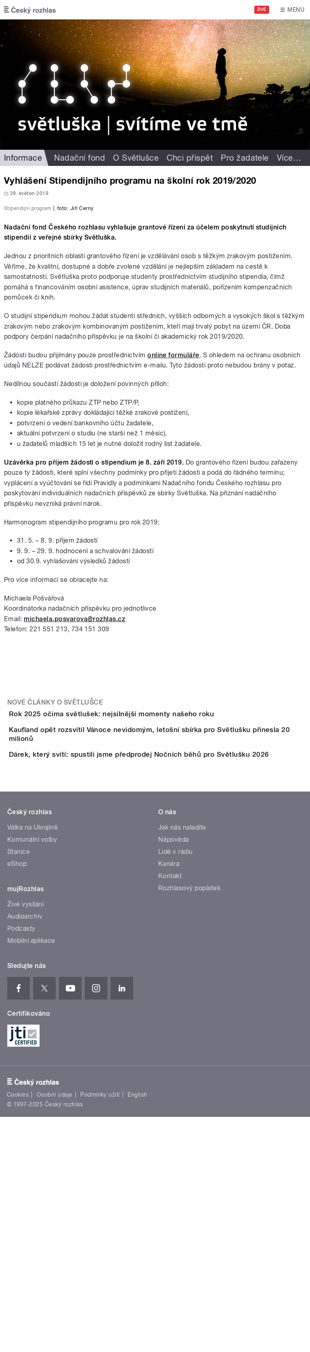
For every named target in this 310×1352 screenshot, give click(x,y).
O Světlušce (136, 158)
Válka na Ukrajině (32, 1062)
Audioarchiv (24, 1151)
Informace (23, 158)
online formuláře (173, 530)
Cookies (18, 1330)
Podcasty (21, 1163)
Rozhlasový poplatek (189, 1123)
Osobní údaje (55, 1330)
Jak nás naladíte (182, 1062)
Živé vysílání (25, 1139)
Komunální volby (32, 1074)
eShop (17, 1099)
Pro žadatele (245, 158)
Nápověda (173, 1074)
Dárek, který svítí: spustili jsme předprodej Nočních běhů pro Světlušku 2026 (171, 966)
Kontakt (170, 1111)
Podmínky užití (100, 1330)
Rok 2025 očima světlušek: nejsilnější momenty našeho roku (143, 889)
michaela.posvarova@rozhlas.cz (74, 794)
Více (289, 158)
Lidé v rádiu (175, 1087)
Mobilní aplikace (31, 1176)
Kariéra (168, 1099)
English (137, 1330)
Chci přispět (190, 158)
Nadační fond (79, 158)
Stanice (18, 1087)
